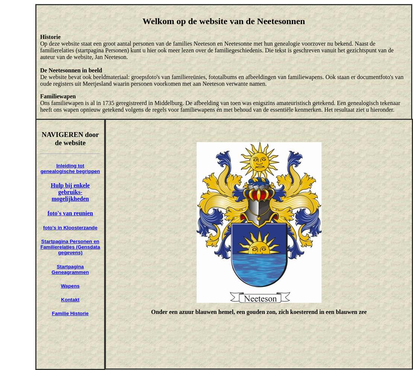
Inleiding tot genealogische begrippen (70, 168)
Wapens (70, 286)
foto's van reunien (70, 213)
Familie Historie (70, 313)
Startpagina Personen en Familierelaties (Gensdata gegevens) (70, 247)
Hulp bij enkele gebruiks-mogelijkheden (70, 192)
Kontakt (70, 299)
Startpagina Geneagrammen (70, 269)
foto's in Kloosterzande (70, 227)
